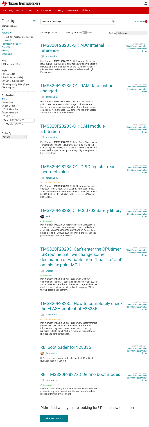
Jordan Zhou (52, 56)
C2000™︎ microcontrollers (136, 46)
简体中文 (86, 10)
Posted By (6, 133)
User (145, 3)
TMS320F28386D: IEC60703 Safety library (81, 210)
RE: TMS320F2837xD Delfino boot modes (80, 374)
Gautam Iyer (52, 353)
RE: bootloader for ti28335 (65, 347)
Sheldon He (51, 271)
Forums (29, 10)
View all (7, 40)
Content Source (9, 26)
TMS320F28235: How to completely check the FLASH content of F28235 (81, 306)
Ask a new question (54, 418)
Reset (34, 20)
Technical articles (43, 10)
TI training (58, 10)
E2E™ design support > (13, 10)
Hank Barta (51, 380)
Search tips (139, 21)
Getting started (72, 10)
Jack (48, 216)
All (3, 29)
